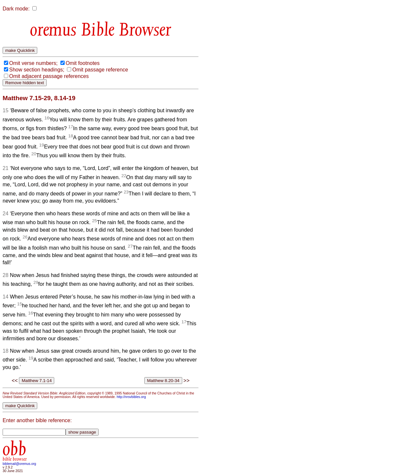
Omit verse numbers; (33, 63)
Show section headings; (36, 69)
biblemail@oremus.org (19, 464)
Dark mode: (16, 8)
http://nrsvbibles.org (131, 397)
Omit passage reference (100, 69)
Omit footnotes (83, 63)
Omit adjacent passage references (49, 76)
